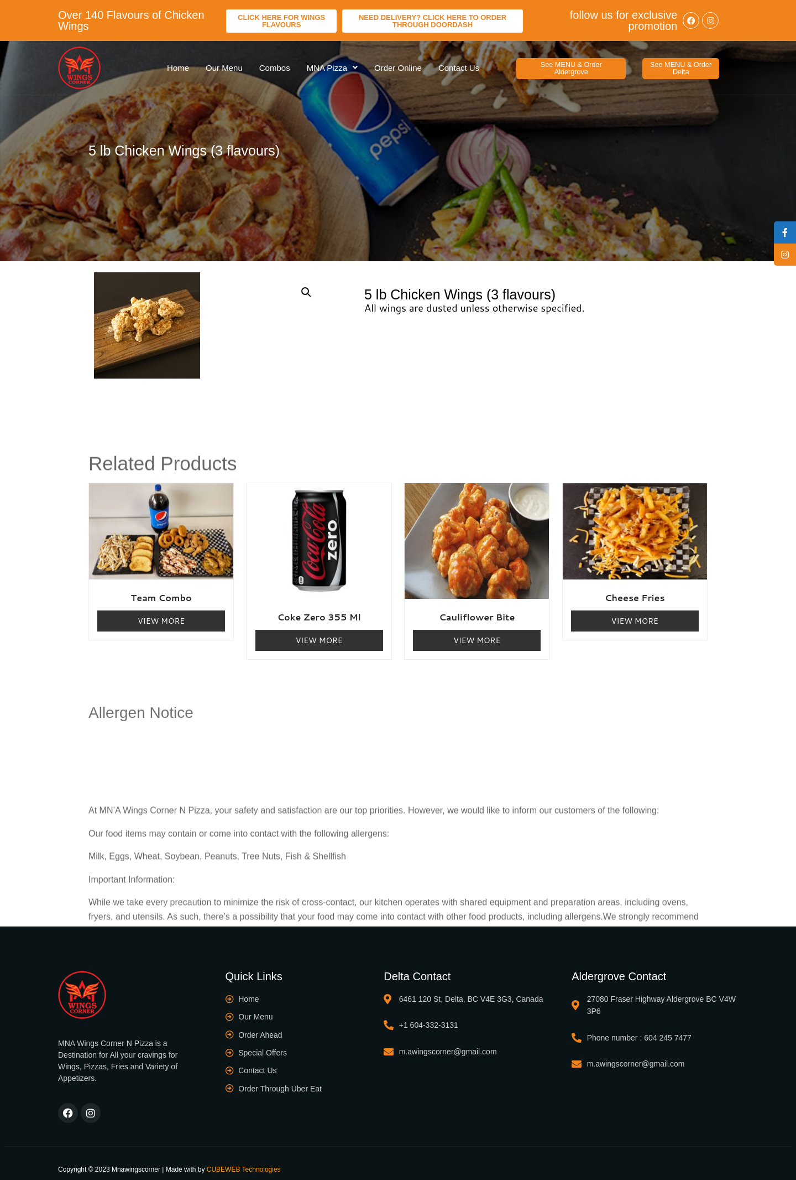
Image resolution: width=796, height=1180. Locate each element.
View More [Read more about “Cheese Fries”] (634, 614)
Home (178, 64)
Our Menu (224, 64)
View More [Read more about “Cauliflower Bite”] (476, 633)
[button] (571, 64)
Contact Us (458, 64)
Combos (274, 64)
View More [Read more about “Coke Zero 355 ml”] (319, 633)
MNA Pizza (332, 64)
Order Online (398, 64)
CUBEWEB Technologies (244, 1163)
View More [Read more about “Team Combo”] (161, 614)
